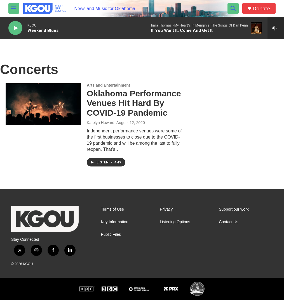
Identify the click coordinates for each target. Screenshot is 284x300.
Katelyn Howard (100, 122)
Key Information (114, 222)
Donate (261, 8)
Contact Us (228, 222)
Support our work (234, 209)
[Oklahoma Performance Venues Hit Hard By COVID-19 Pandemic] (43, 104)
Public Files (111, 234)
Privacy (166, 209)
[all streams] (275, 28)
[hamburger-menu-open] (13, 8)
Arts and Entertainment (108, 85)
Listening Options (175, 222)
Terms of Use (112, 209)
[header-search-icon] (233, 8)
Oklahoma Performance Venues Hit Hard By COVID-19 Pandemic (134, 103)
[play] (15, 28)
